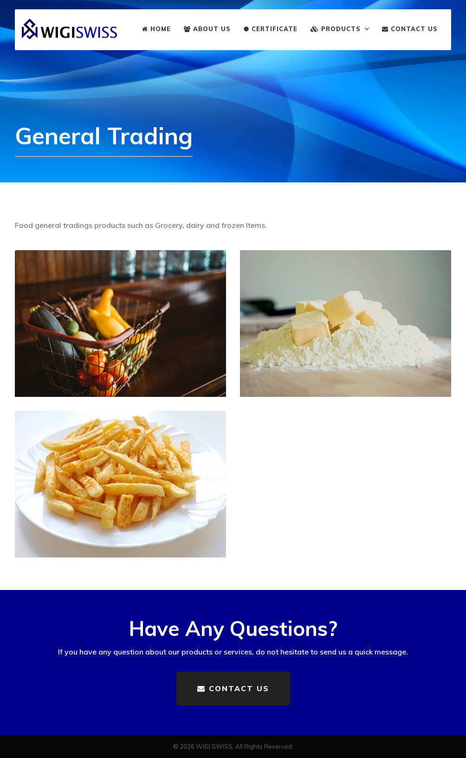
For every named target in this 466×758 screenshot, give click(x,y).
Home (156, 28)
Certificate (271, 28)
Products (336, 28)
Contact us (410, 28)
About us (207, 28)
